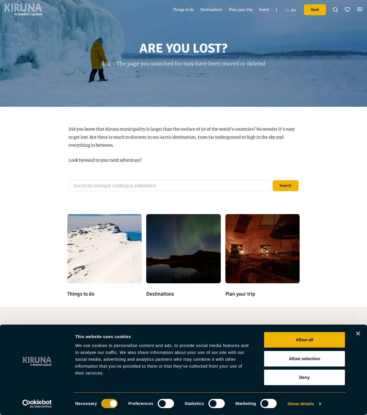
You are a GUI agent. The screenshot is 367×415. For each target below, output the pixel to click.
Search (286, 185)
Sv (287, 10)
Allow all (304, 339)
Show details (301, 403)
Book (315, 9)
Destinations (211, 9)
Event (264, 9)
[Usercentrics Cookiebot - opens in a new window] (37, 404)
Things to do (183, 9)
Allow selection (304, 358)
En (293, 10)
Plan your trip (240, 9)
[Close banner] (358, 333)
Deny (304, 377)
